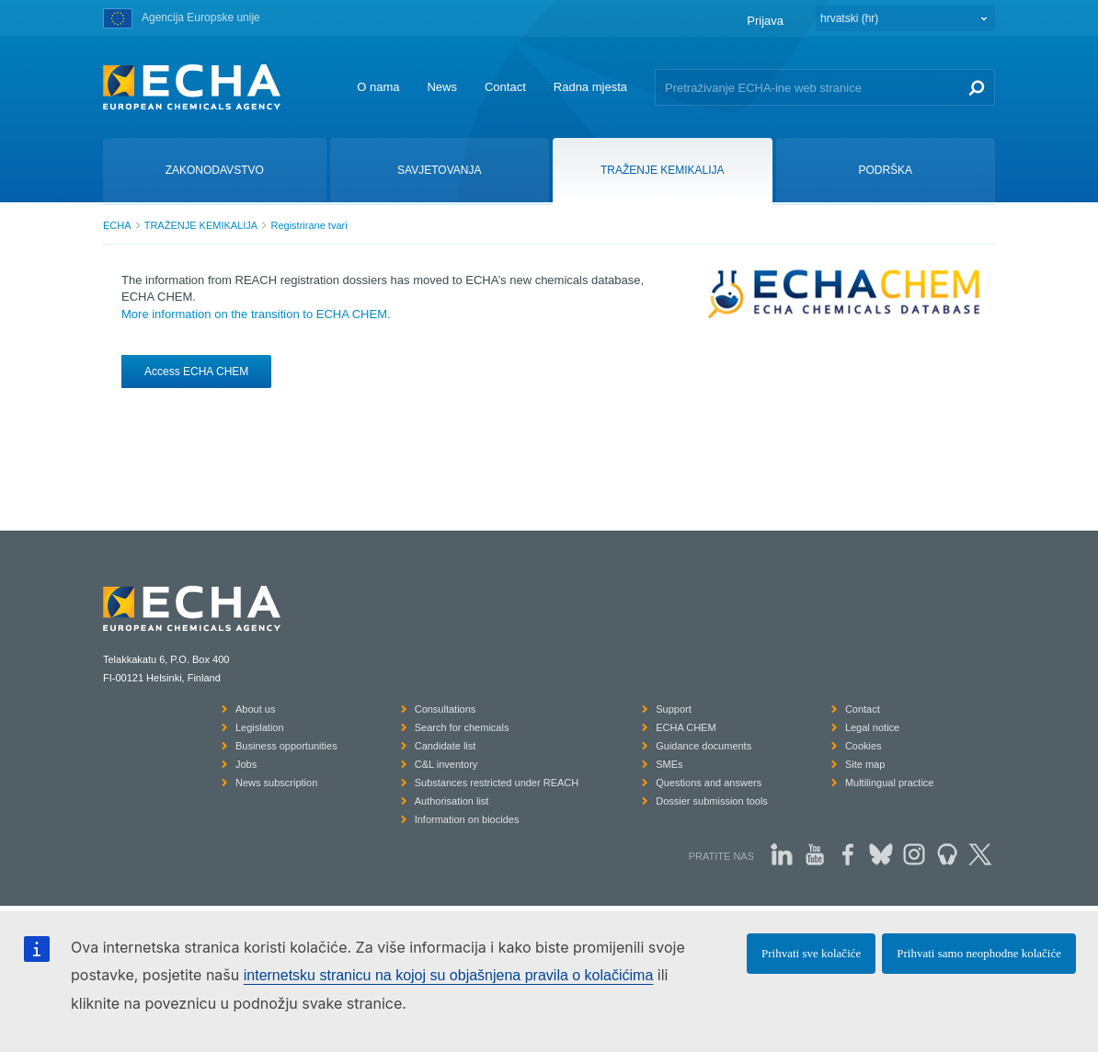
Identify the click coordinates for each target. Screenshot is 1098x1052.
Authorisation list (452, 800)
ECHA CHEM (685, 727)
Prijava (765, 21)
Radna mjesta (590, 87)
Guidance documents (703, 745)
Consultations (445, 709)
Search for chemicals (462, 727)
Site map (865, 764)
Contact (505, 87)
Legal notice (872, 727)
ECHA (117, 225)
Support (674, 709)
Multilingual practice (889, 782)
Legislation (259, 727)
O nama (378, 87)
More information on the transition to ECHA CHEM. (256, 314)
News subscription (276, 782)
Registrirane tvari (308, 225)
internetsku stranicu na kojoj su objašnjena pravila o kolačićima (449, 975)
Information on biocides (467, 819)
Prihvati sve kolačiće (811, 953)
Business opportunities (286, 745)
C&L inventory (446, 764)
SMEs (669, 764)
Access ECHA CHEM (196, 371)
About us (255, 709)
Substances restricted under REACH (497, 782)
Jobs (246, 764)
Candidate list (445, 745)
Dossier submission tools (712, 800)
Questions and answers (708, 782)
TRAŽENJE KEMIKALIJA (200, 225)
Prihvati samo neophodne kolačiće (979, 953)
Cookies (863, 745)
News (442, 87)
